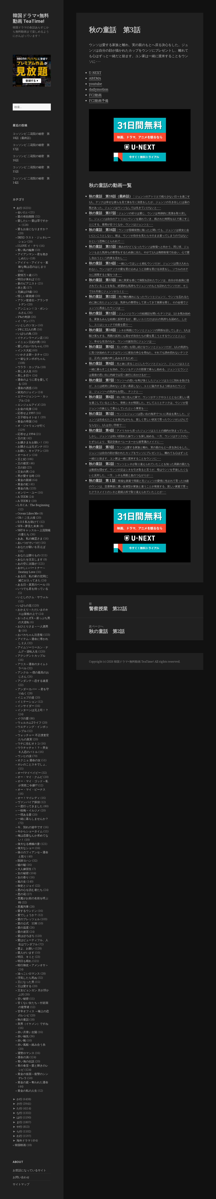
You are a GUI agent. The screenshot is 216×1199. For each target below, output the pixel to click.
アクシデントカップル (31, 656)
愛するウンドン (27, 911)
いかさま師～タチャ (30, 354)
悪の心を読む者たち (30, 890)
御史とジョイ (26, 886)
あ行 (19, 208)
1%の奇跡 (24, 317)
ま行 (19, 1122)
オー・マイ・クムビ (30, 777)
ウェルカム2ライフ (29, 722)
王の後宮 (23, 463)
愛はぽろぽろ (26, 936)
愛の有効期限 (26, 216)
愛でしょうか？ (27, 915)
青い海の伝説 (26, 1061)
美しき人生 (25, 371)
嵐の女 (22, 881)
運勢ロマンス (26, 1053)
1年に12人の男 (27, 329)
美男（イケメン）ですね (33, 1024)
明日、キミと (26, 957)
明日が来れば (26, 279)
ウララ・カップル (29, 367)
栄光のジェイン (27, 392)
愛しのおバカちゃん (30, 346)
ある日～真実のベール (31, 584)
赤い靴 (22, 1040)
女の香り (23, 877)
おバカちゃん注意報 (30, 635)
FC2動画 (95, 95)
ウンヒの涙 (25, 756)
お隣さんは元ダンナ (30, 446)
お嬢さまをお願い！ (30, 442)
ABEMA (95, 78)
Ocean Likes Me (28, 513)
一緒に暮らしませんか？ (33, 819)
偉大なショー (26, 848)
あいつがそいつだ (29, 543)
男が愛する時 (26, 476)
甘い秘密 (23, 999)
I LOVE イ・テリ (28, 246)
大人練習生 (25, 869)
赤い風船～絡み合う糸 (31, 1045)
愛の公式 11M (27, 923)
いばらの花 (25, 605)
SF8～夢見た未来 (28, 526)
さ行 (19, 1104)
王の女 (22, 438)
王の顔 (22, 467)
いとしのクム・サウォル (33, 597)
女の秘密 (23, 873)
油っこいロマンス (29, 973)
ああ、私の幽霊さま (30, 538)
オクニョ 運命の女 (29, 760)
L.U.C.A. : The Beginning (34, 505)
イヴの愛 (23, 718)
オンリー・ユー (27, 492)
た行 (19, 1108)
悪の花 (22, 894)
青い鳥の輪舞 (26, 250)
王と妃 (22, 459)
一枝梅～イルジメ (29, 810)
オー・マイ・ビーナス (31, 789)
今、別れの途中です (30, 827)
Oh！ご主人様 (26, 518)
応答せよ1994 (26, 434)
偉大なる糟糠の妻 (29, 844)
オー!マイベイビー (29, 773)
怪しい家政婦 (26, 296)
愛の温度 (23, 927)
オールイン (25, 455)
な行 (19, 1113)
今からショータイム (30, 831)
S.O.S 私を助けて (28, 522)
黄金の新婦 (25, 480)
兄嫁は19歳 (25, 292)
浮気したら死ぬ (27, 978)
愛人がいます (26, 952)
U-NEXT (95, 72)
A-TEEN (23, 497)
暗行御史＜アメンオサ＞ (33, 965)
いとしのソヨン (27, 325)
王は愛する (25, 986)
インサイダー (26, 706)
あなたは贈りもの (29, 555)
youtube (95, 84)
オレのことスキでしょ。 (33, 764)
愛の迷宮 (23, 932)
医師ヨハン (25, 860)
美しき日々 (25, 375)
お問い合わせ (21, 1177)
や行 (19, 1127)
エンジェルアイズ (29, 405)
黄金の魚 (23, 488)
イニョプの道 (26, 697)
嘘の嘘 (22, 865)
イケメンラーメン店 (30, 338)
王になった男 (26, 982)
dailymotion (98, 89)
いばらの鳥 (25, 333)
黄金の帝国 (25, 421)
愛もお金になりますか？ (33, 229)
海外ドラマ (23, 1140)
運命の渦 (23, 1057)
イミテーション (27, 702)
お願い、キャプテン (30, 451)
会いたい (23, 212)
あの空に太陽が (27, 564)
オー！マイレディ (29, 798)
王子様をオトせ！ (29, 417)
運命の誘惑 (25, 388)
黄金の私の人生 (27, 1091)
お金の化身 (25, 409)
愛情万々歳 (25, 275)
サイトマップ (21, 1184)
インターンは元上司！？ (33, 710)
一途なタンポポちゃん (31, 359)
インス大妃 (25, 350)
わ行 (19, 1136)
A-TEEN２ (24, 501)
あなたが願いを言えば (31, 547)
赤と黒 (22, 287)
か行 (19, 1099)
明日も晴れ (25, 961)
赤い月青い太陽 (27, 1032)
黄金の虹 (23, 484)
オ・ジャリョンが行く (31, 425)
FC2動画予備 (98, 100)
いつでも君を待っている (33, 589)
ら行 (19, 1131)
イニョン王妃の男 (29, 342)
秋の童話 (23, 1019)
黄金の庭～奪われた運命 (33, 1082)
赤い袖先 (23, 1036)
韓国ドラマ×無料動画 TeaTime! (31, 18)
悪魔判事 (23, 906)
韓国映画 (20, 1145)
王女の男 (23, 472)
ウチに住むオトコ (29, 743)
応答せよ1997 (26, 413)
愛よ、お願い (26, 948)
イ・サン (23, 321)
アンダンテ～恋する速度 (33, 681)
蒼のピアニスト (27, 283)
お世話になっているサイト (29, 1170)
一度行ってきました (30, 806)
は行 (19, 1117)
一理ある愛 (25, 814)
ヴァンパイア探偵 (29, 802)
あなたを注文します (30, 559)
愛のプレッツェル (29, 919)
